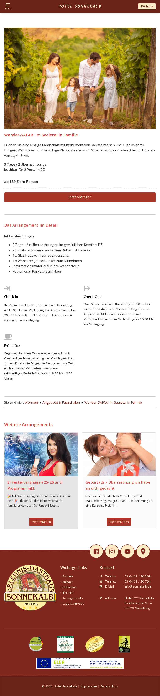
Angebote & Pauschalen (61, 402)
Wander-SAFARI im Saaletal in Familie (113, 402)
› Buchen (66, 576)
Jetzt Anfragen (80, 197)
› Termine (67, 592)
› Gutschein (68, 587)
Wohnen (32, 402)
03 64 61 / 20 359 (138, 576)
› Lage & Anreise (72, 603)
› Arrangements (71, 598)
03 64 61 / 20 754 (138, 581)
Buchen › (147, 6)
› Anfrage (67, 582)
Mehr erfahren (41, 522)
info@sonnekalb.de (138, 586)
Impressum (88, 686)
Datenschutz (109, 686)
